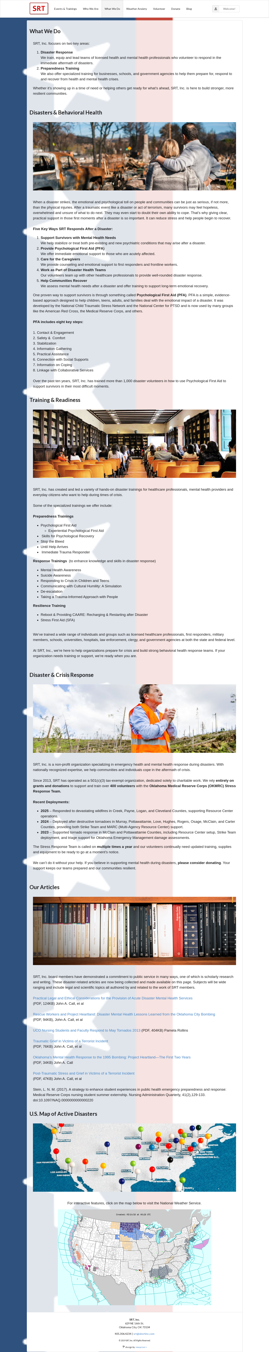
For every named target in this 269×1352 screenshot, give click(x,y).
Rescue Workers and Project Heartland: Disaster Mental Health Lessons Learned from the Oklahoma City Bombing (124, 1014)
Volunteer (159, 8)
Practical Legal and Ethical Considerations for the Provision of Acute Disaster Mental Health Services (113, 998)
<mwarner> (141, 1347)
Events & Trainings (65, 8)
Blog (189, 8)
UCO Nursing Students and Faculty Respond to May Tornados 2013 (86, 1030)
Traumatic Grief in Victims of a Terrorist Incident (70, 1041)
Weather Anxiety (136, 8)
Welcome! (223, 8)
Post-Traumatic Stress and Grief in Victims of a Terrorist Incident (83, 1073)
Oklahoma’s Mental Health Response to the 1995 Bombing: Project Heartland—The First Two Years (112, 1057)
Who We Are (90, 8)
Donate (175, 8)
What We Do (112, 8)
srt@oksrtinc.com (143, 1333)
